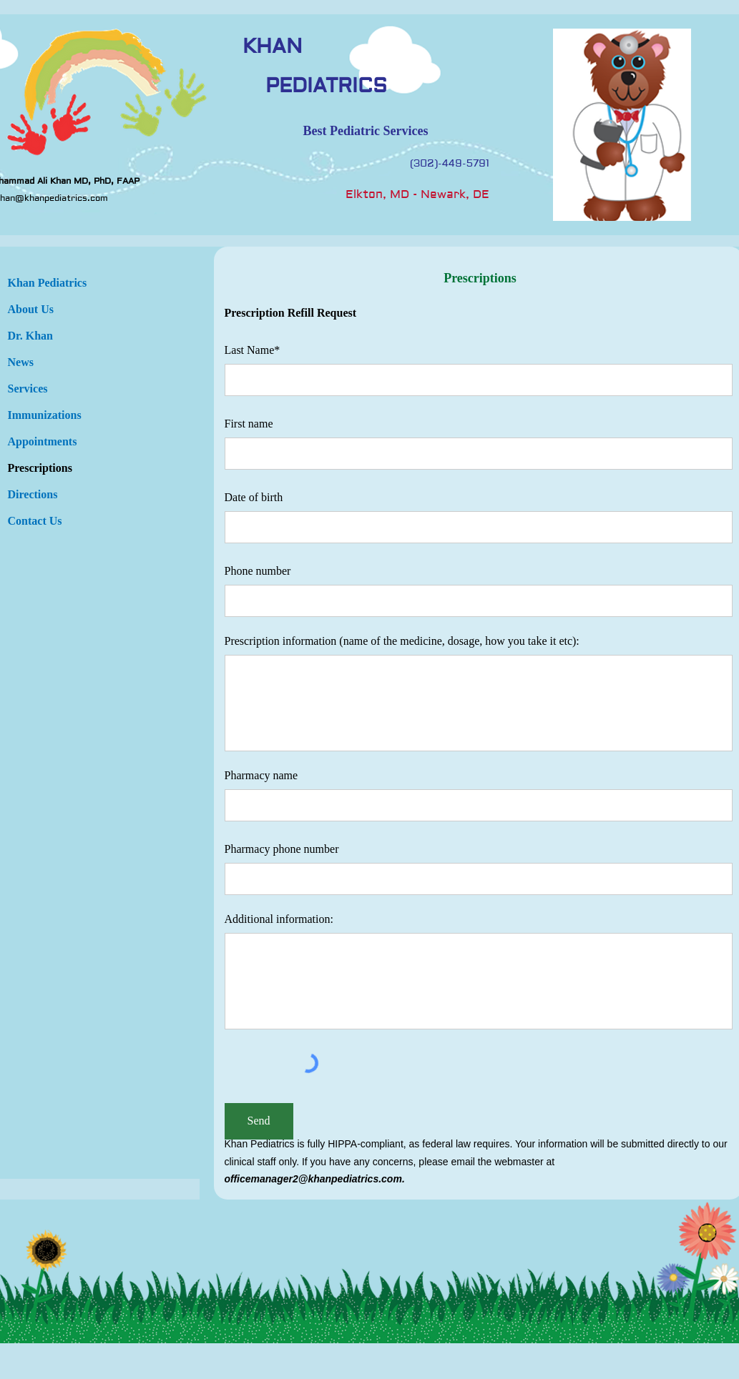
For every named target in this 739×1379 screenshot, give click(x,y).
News (21, 362)
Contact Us (35, 521)
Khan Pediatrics (47, 283)
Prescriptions (40, 468)
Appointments (42, 441)
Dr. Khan (30, 336)
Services (28, 388)
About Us (31, 309)
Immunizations (45, 415)
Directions (33, 494)
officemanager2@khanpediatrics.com (313, 1179)
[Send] (259, 1121)
